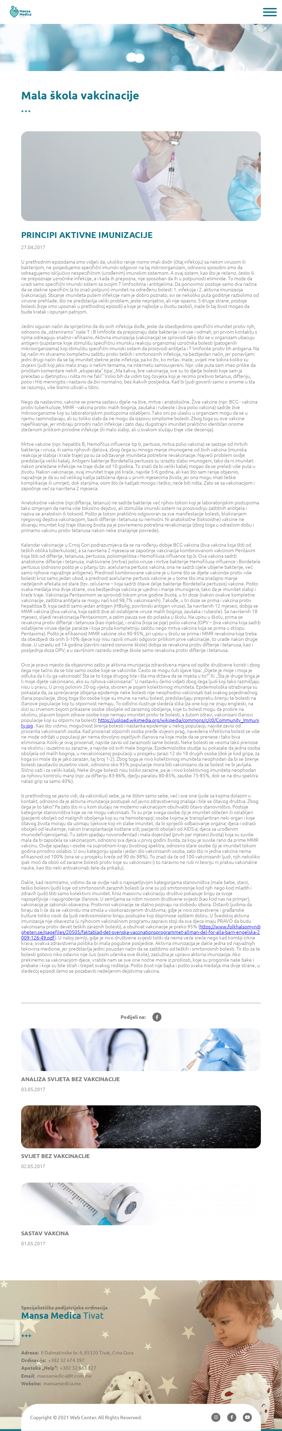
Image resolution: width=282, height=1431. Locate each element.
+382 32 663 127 (78, 1368)
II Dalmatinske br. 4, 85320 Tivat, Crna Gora (87, 1352)
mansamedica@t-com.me (64, 1376)
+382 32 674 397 (66, 1360)
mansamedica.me (62, 1383)
